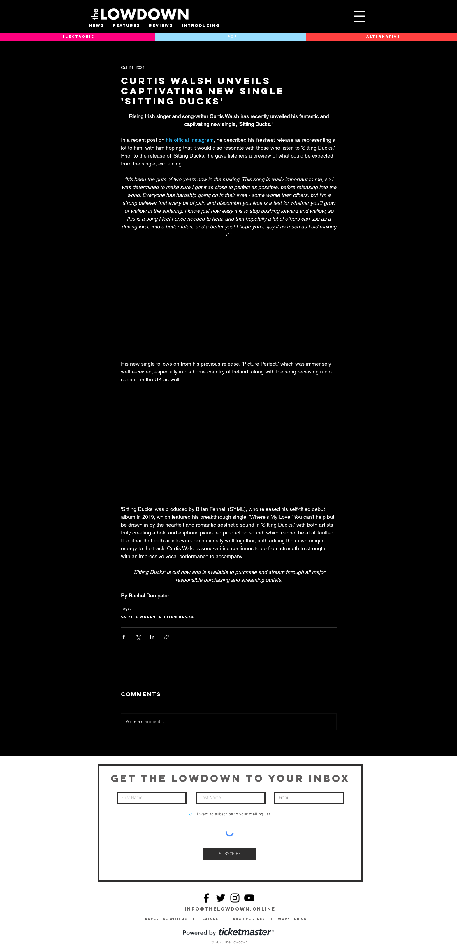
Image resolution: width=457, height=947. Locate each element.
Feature (213, 919)
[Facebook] (206, 898)
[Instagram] (235, 898)
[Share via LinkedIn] (152, 637)
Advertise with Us (166, 919)
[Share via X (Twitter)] (138, 637)
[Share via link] (166, 637)
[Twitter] (221, 898)
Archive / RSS (250, 919)
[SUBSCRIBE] (229, 854)
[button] (359, 16)
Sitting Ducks (176, 616)
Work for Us (294, 919)
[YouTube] (249, 898)
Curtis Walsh (138, 616)
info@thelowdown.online (230, 909)
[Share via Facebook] (123, 637)
